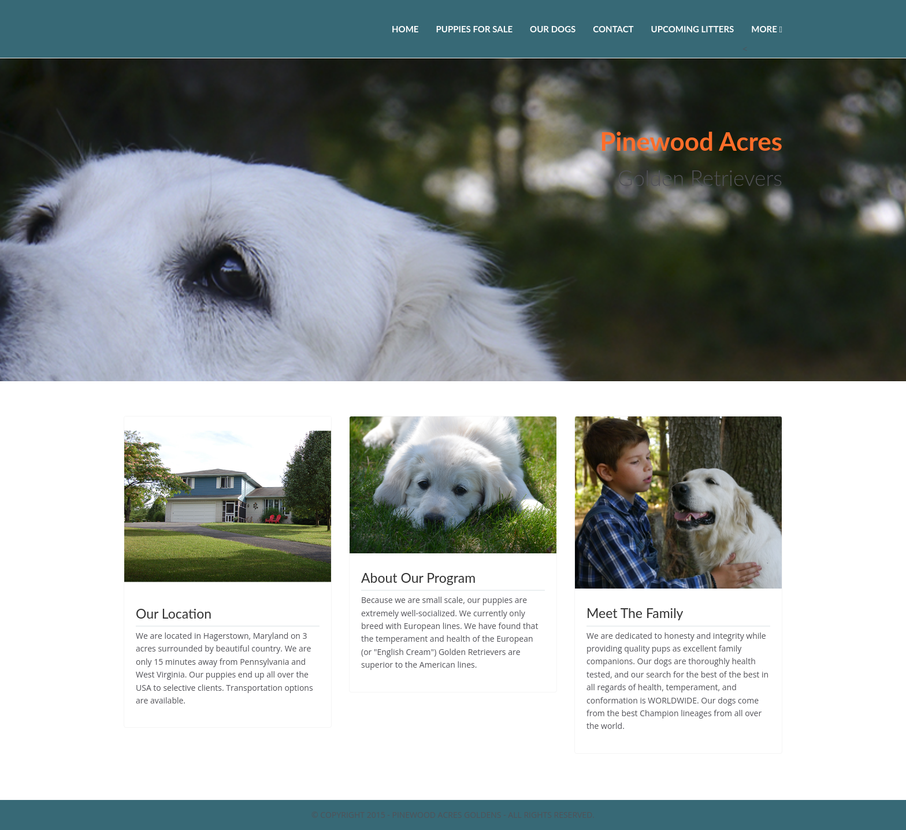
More (766, 29)
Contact (613, 29)
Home (405, 29)
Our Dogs (552, 29)
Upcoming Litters (692, 29)
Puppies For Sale (474, 29)
